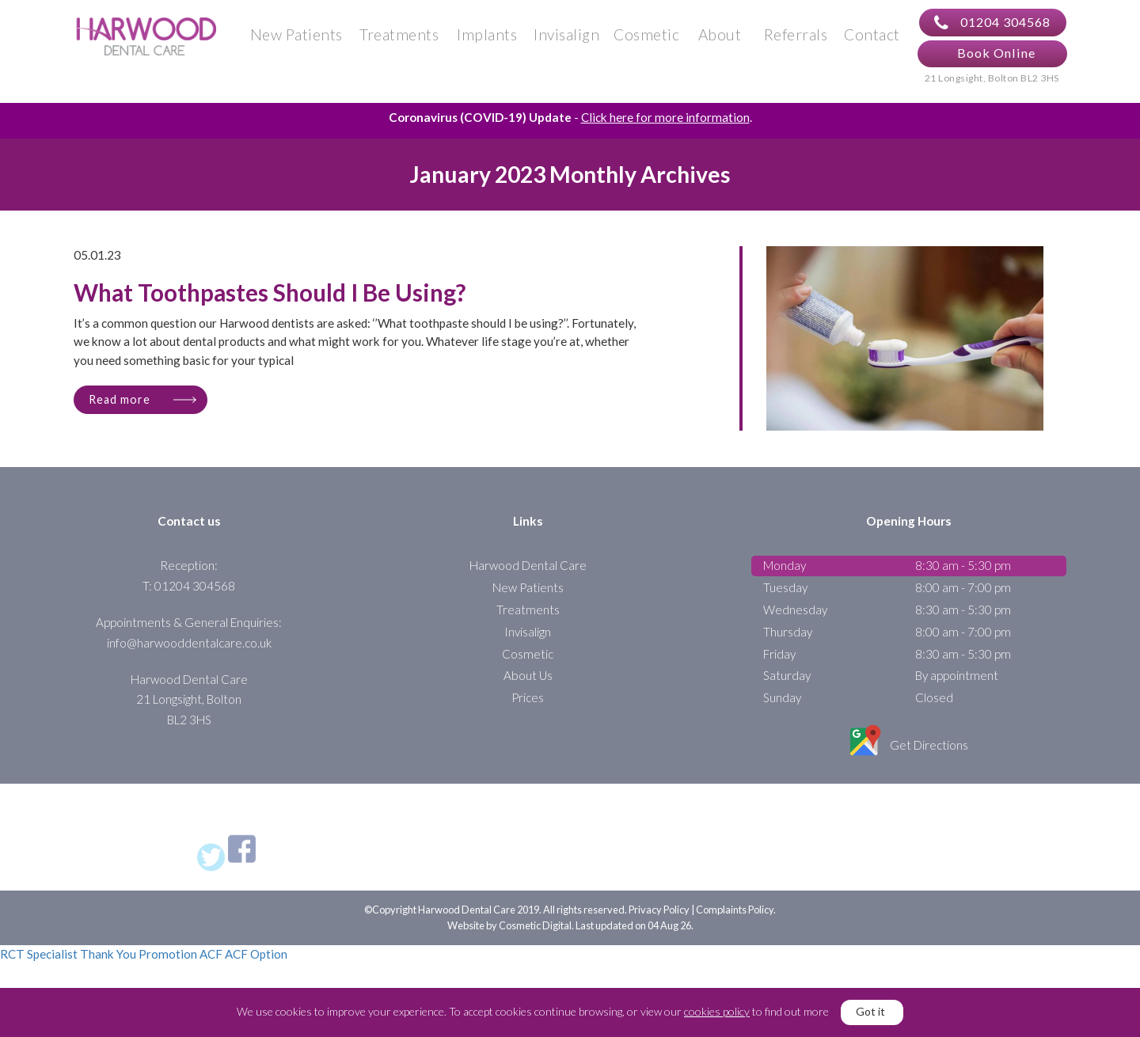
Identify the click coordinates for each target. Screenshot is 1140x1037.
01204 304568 (992, 29)
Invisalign (566, 41)
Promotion (168, 967)
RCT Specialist (39, 967)
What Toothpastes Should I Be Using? (270, 307)
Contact (872, 41)
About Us (528, 689)
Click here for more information (665, 130)
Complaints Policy (734, 923)
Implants (487, 41)
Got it (870, 1011)
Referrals (796, 41)
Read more (119, 412)
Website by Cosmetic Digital (509, 938)
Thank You (108, 967)
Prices (527, 711)
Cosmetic (646, 41)
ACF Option (256, 967)
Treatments (399, 41)
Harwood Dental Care (528, 579)
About (720, 41)
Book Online (996, 58)
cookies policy (717, 1011)
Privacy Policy (659, 923)
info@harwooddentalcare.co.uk (189, 655)
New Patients (296, 41)
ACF (211, 967)
